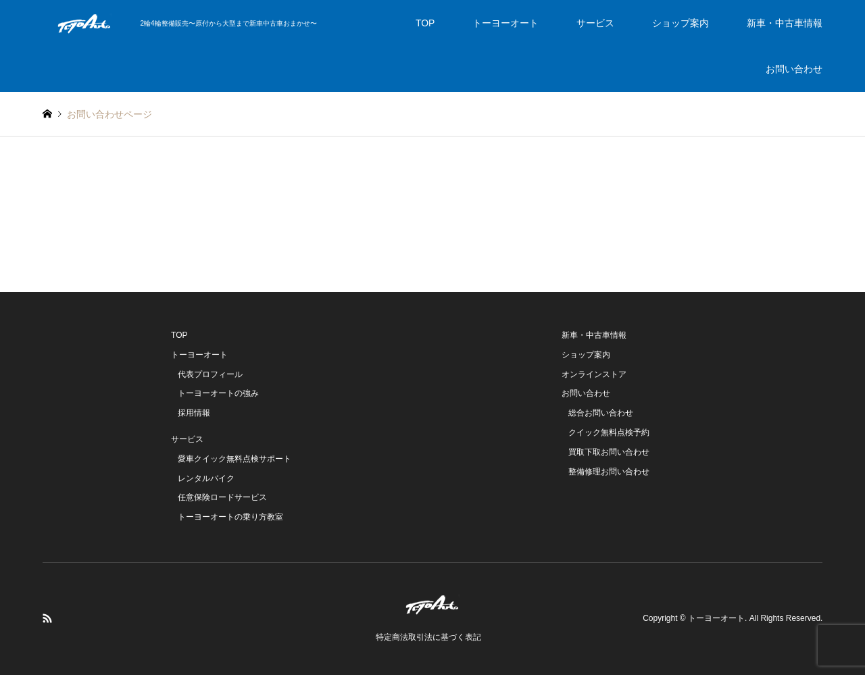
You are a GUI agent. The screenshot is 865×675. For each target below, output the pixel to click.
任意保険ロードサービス (222, 497)
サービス (595, 23)
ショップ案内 (680, 23)
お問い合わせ (794, 69)
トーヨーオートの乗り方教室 (230, 517)
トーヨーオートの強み (218, 393)
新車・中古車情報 (784, 23)
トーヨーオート (505, 23)
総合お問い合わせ (600, 413)
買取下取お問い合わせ (608, 452)
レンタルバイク (206, 478)
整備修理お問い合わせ (608, 471)
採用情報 (194, 413)
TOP (425, 23)
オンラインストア (594, 374)
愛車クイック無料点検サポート (234, 459)
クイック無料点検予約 (608, 432)
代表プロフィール (210, 374)
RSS (47, 618)
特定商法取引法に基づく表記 (428, 637)
